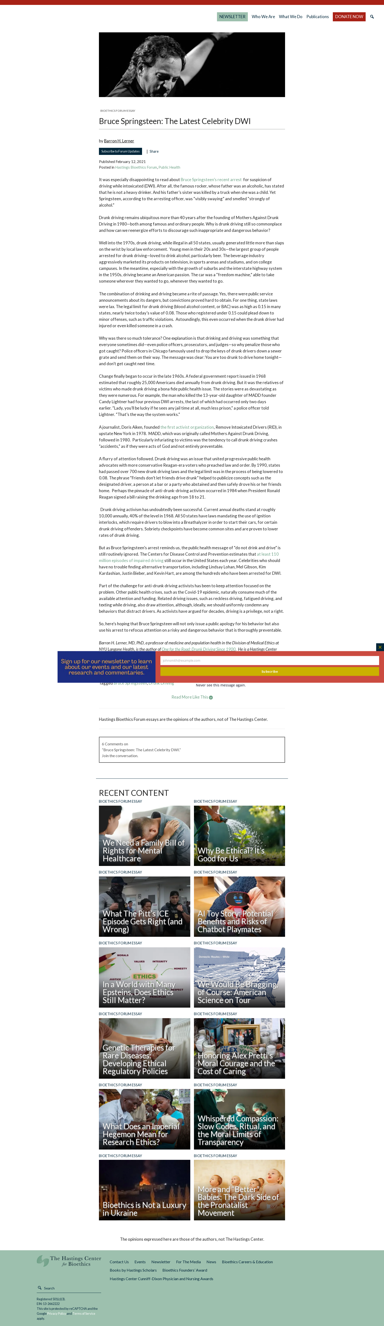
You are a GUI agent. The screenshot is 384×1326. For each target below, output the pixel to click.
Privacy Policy (56, 1313)
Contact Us (119, 1261)
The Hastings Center (69, 1264)
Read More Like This (192, 697)
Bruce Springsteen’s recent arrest (211, 179)
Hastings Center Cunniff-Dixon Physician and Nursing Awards (161, 1278)
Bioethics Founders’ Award (184, 1270)
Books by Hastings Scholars (133, 1270)
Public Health (169, 167)
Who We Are (263, 16)
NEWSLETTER (232, 16)
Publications (317, 16)
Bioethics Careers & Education (247, 1261)
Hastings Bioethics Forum (136, 167)
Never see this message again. (221, 685)
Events (140, 1261)
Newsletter (160, 1261)
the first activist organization (187, 427)
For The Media (188, 1261)
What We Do (290, 16)
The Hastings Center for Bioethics (59, 17)
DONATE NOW (349, 16)
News (211, 1261)
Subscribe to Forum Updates (120, 151)
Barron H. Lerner (119, 140)
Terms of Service (83, 1313)
